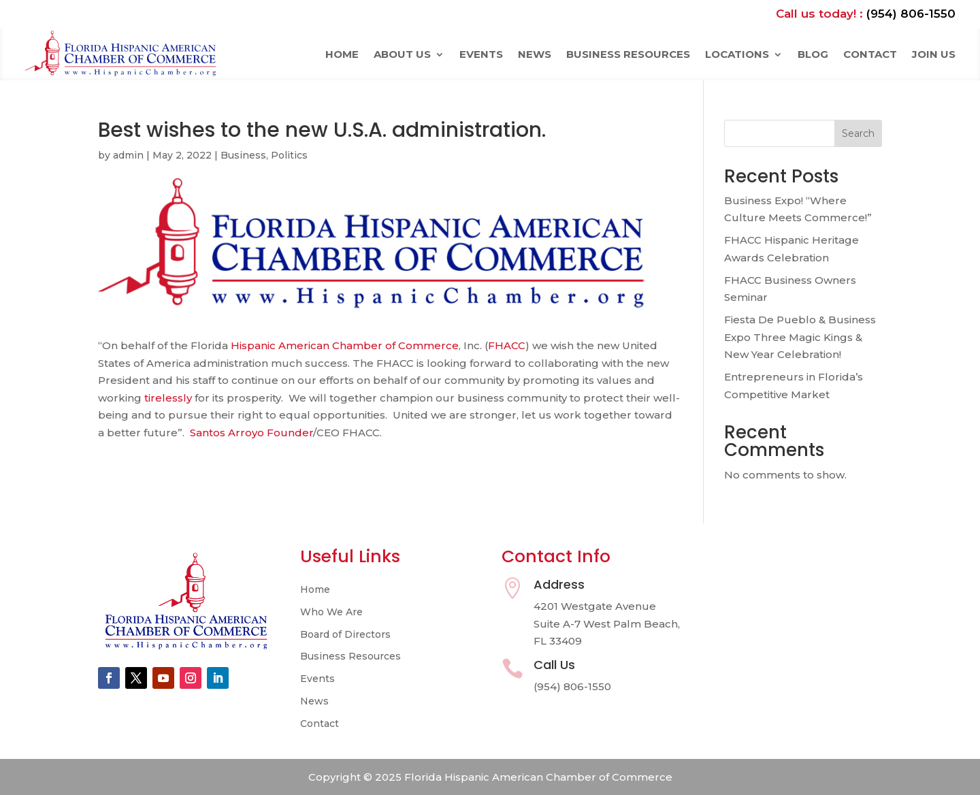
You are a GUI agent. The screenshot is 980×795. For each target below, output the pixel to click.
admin (128, 155)
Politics (289, 155)
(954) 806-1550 (911, 13)
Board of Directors (345, 634)
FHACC (506, 345)
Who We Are (331, 612)
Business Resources (628, 54)
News (534, 54)
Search (858, 133)
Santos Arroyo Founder (251, 432)
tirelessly (168, 397)
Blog (813, 54)
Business (243, 155)
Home (342, 54)
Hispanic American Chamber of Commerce (345, 345)
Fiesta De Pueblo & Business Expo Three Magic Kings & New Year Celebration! (800, 337)
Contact (870, 54)
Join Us (934, 54)
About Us (402, 54)
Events (481, 54)
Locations (737, 54)
